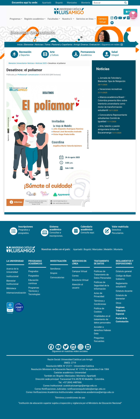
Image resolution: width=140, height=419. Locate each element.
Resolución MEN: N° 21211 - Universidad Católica (70, 366)
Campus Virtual (102, 20)
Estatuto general (124, 271)
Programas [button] (15, 19)
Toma (47, 44)
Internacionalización (16, 292)
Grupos (53, 273)
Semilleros (55, 268)
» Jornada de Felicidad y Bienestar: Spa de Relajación (111, 81)
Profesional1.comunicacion (28, 75)
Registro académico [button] (34, 19)
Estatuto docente (124, 291)
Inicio (19, 44)
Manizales (72, 2)
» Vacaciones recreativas (110, 91)
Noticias (39, 44)
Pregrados (33, 271)
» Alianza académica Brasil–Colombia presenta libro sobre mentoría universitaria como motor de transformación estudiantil (112, 104)
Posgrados (33, 275)
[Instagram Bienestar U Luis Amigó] (122, 44)
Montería (85, 2)
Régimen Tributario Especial (121, 310)
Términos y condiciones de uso (70, 397)
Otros (118, 303)
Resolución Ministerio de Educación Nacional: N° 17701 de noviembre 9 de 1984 (70, 369)
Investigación (58, 261)
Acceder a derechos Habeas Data (102, 330)
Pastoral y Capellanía (62, 44)
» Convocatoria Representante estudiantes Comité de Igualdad (112, 118)
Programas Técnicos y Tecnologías (34, 291)
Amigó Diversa (81, 44)
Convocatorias (57, 277)
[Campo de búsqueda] (107, 3)
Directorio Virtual (80, 280)
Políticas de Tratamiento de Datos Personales (102, 274)
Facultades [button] (53, 19)
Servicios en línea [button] (85, 19)
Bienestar (28, 44)
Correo (75, 275)
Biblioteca (11, 288)
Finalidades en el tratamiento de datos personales (102, 319)
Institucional (12, 276)
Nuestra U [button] (67, 19)
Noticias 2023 (41, 63)
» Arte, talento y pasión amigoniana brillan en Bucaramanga (109, 129)
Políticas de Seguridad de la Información (101, 285)
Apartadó (46, 2)
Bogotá (59, 2)
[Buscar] (125, 3)
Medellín (108, 249)
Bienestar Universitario (17, 63)
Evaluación (95, 44)
